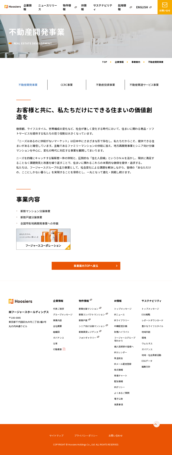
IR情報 (95, 7)
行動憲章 (57, 349)
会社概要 (57, 326)
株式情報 (118, 369)
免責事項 (118, 404)
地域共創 (146, 331)
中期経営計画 (120, 326)
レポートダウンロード (152, 320)
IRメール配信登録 (122, 363)
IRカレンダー (120, 352)
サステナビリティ (110, 7)
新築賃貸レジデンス (88, 331)
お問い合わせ (116, 435)
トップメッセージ (123, 308)
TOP (104, 61)
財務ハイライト (121, 331)
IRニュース (119, 314)
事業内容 (57, 320)
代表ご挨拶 (58, 308)
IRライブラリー (121, 320)
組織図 (56, 331)
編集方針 (146, 366)
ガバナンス (58, 337)
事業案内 (136, 61)
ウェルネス (147, 343)
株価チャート (120, 375)
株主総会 (118, 358)
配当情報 (118, 381)
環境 (144, 337)
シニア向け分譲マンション (92, 326)
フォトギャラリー (87, 337)
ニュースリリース (64, 7)
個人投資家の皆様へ (124, 346)
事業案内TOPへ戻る (86, 266)
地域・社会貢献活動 (151, 355)
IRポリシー (119, 387)
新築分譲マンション (88, 308)
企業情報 (48, 7)
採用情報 (127, 7)
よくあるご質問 (121, 392)
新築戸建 (83, 320)
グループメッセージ (62, 314)
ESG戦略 (146, 314)
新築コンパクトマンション (92, 314)
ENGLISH (143, 7)
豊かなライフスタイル (152, 326)
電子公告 (118, 398)
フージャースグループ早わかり (124, 339)
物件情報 (80, 7)
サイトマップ (56, 435)
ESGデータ (147, 360)
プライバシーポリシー (86, 435)
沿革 (55, 343)
